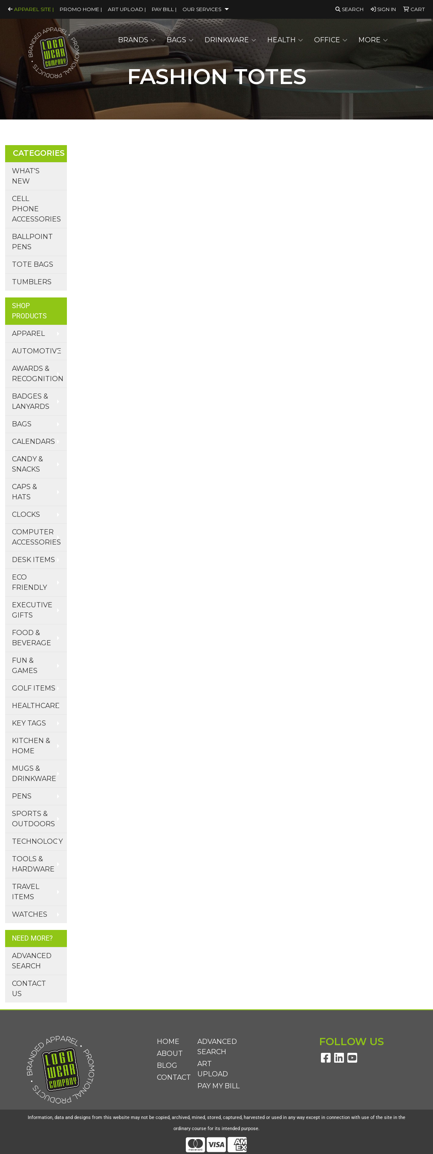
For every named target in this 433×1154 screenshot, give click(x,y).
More (373, 40)
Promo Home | (81, 9)
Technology (37, 841)
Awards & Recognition (38, 373)
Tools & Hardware (33, 864)
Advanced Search (32, 961)
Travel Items (25, 892)
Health (285, 40)
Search (349, 9)
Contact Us (29, 988)
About (170, 1053)
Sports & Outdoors (33, 819)
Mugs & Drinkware (34, 773)
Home (168, 1041)
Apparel (28, 333)
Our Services (201, 9)
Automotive (36, 351)
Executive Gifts (32, 610)
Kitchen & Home (31, 746)
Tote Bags (32, 264)
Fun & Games (25, 665)
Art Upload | (127, 9)
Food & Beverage (31, 638)
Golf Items (33, 688)
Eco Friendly (29, 582)
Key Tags (29, 723)
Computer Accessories (36, 537)
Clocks (26, 514)
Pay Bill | (164, 9)
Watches (29, 914)
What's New (26, 176)
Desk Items (33, 560)
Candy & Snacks (27, 464)
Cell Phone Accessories (36, 209)
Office (330, 40)
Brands (137, 40)
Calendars (33, 441)
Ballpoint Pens (32, 242)
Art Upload (212, 1069)
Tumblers (32, 282)
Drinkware (230, 40)
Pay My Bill (218, 1086)
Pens (22, 796)
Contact (172, 1077)
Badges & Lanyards (30, 401)
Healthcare (36, 706)
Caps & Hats (24, 492)
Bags (180, 40)
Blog (167, 1065)
